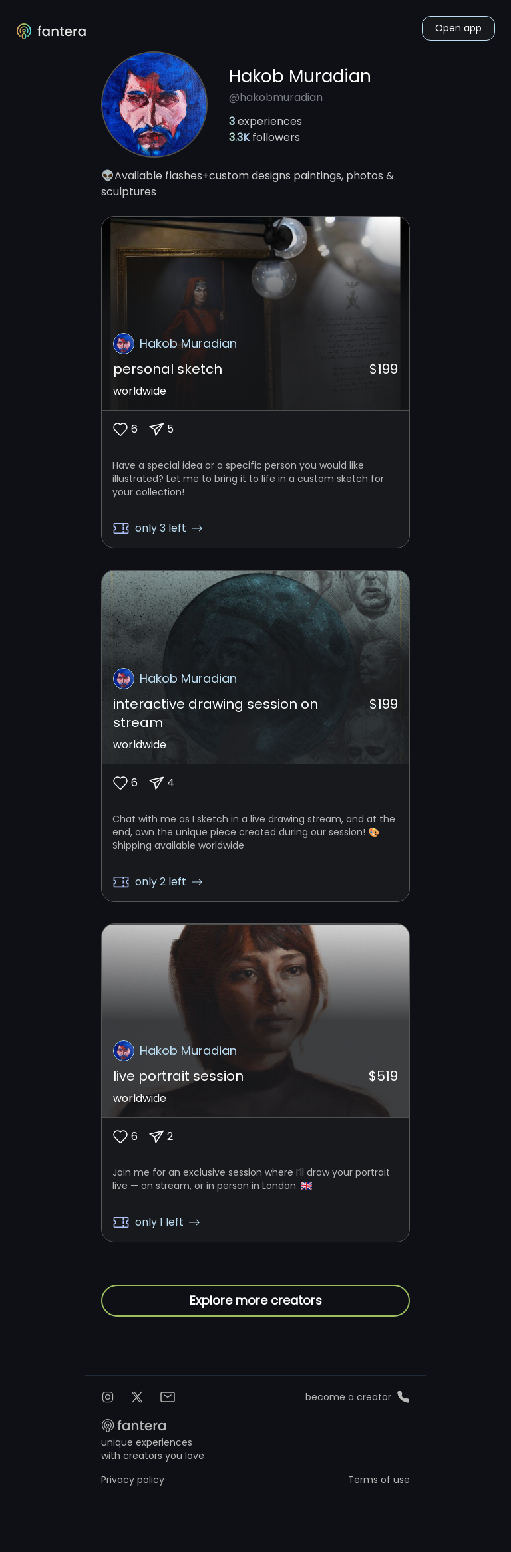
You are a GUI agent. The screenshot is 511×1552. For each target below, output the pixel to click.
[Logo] (51, 31)
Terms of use (379, 1481)
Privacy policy (132, 1481)
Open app (458, 28)
